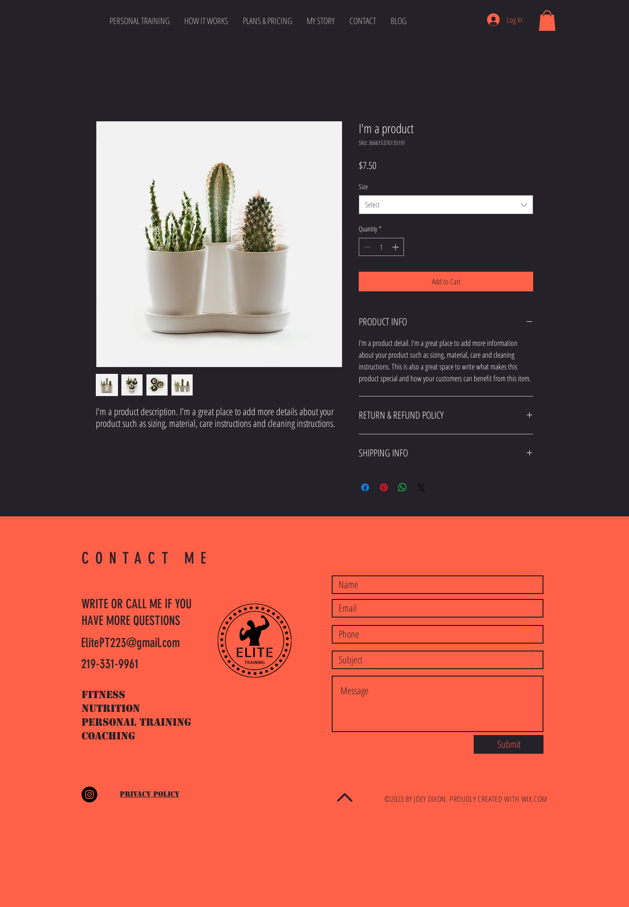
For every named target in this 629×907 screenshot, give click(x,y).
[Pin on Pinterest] (384, 487)
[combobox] (446, 204)
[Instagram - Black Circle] (89, 794)
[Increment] (396, 246)
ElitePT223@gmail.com (130, 643)
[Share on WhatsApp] (402, 487)
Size (363, 186)
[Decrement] (366, 246)
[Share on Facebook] (365, 487)
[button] (547, 20)
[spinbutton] (381, 246)
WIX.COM (534, 799)
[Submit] (508, 744)
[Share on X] (421, 487)
